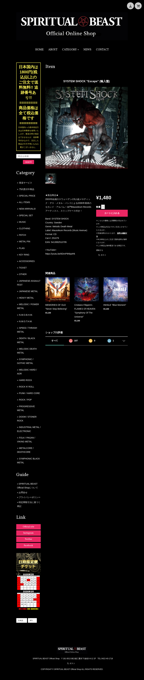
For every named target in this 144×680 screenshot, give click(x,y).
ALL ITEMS (24, 202)
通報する (99, 250)
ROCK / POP (25, 399)
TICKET (23, 267)
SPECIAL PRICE (27, 196)
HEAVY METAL (26, 298)
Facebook (28, 545)
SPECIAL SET (26, 215)
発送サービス (25, 182)
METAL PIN (24, 241)
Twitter (28, 539)
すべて (54, 340)
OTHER (23, 274)
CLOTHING (24, 228)
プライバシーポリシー (29, 497)
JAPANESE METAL (28, 291)
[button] (70, 50)
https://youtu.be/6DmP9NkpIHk (60, 254)
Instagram (28, 533)
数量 (98, 207)
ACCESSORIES (27, 261)
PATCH (22, 235)
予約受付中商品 (26, 189)
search (28, 162)
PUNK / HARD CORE (29, 393)
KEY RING (24, 254)
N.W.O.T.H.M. (25, 321)
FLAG (22, 248)
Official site (28, 526)
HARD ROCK (25, 380)
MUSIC (22, 222)
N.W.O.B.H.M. (26, 315)
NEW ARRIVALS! (27, 209)
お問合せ (23, 492)
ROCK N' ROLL (26, 386)
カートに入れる (112, 213)
